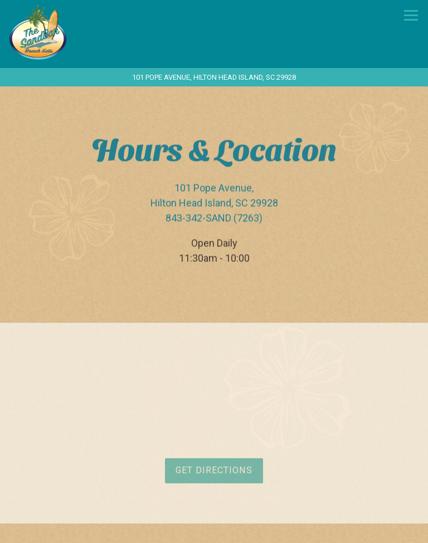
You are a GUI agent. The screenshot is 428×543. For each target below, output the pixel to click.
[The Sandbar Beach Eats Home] (65, 31)
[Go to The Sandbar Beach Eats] (214, 77)
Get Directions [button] (214, 472)
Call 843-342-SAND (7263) (214, 530)
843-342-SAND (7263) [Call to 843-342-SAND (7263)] (214, 218)
